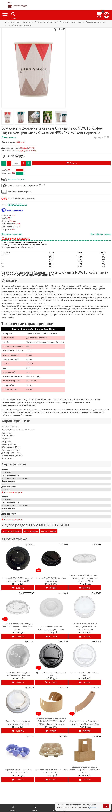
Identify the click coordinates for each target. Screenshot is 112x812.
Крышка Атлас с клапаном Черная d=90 (51, 674)
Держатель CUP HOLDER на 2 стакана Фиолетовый (18, 771)
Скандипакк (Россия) (17, 204)
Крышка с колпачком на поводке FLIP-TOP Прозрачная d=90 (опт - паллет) (18, 626)
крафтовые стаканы (12, 531)
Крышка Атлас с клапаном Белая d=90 (84, 674)
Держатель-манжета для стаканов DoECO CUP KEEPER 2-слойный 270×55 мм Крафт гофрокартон (51, 721)
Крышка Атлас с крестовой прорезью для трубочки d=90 (51, 628)
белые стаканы (31, 531)
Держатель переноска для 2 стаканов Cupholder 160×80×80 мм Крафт (85, 770)
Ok (106, 806)
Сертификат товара (101, 234)
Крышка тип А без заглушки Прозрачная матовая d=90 (18, 674)
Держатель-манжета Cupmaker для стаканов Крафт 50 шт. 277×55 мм (84, 722)
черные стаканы (48, 531)
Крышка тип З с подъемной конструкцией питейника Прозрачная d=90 (85, 626)
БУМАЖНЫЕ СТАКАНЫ (50, 525)
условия (92, 807)
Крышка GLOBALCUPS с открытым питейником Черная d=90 (18, 579)
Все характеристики (11, 234)
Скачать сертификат (12, 492)
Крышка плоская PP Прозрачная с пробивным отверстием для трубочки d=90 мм (85, 578)
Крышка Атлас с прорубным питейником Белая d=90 (18, 722)
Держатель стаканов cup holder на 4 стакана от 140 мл (51, 771)
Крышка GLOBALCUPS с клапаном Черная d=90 (51, 579)
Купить (18, 588)
